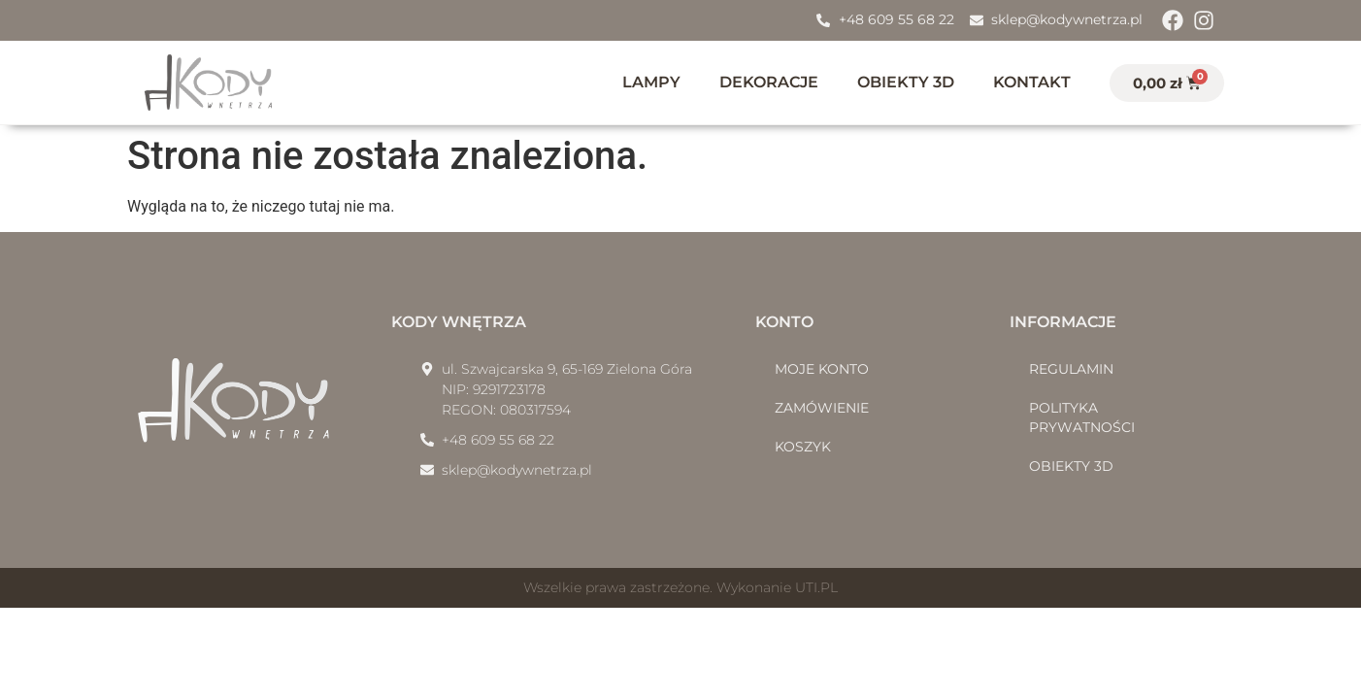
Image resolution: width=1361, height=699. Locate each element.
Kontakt (1032, 82)
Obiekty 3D (905, 82)
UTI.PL (816, 587)
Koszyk (803, 446)
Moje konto (822, 369)
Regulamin (1071, 369)
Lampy (651, 82)
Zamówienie (822, 407)
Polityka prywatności (1081, 417)
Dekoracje (768, 82)
